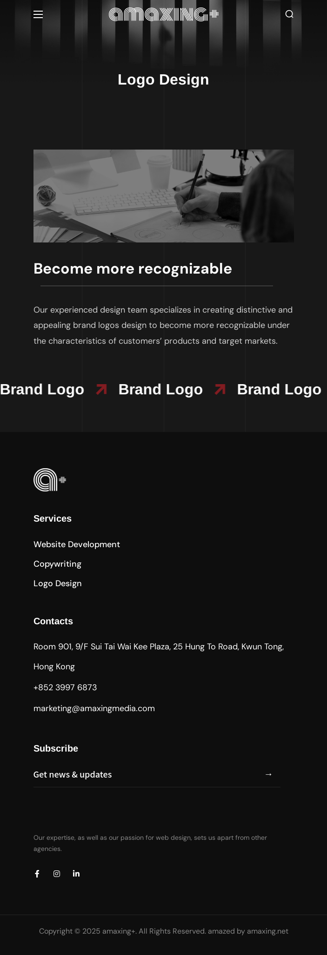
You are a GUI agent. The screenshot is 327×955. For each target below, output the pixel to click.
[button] (289, 14)
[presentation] (104, 815)
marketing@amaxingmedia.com (94, 708)
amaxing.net (267, 931)
